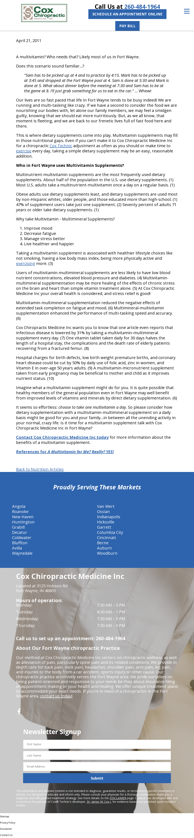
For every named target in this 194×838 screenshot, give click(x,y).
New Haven (23, 516)
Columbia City (110, 532)
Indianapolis (108, 516)
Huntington (23, 522)
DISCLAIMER (118, 798)
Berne (102, 542)
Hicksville (105, 522)
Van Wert (105, 506)
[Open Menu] (187, 11)
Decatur (19, 532)
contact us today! (56, 696)
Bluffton (20, 542)
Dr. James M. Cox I (99, 802)
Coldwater (21, 537)
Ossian (103, 511)
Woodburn (107, 553)
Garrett (104, 527)
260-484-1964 (142, 6)
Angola (18, 506)
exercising (25, 263)
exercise (23, 151)
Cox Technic (61, 145)
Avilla (17, 548)
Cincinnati (106, 537)
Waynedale (22, 553)
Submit (97, 778)
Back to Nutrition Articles (40, 469)
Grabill (18, 527)
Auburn (104, 548)
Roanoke (20, 511)
